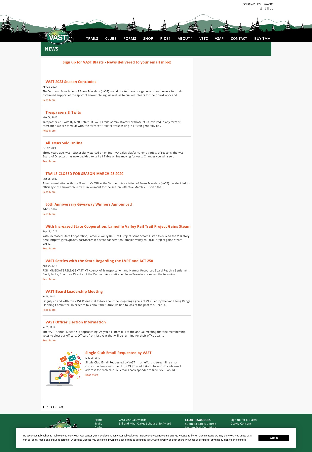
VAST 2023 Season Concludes (71, 81)
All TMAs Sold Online (64, 143)
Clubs (110, 38)
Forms (130, 38)
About (184, 38)
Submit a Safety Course (200, 424)
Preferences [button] (239, 439)
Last (60, 407)
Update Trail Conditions (201, 427)
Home (98, 420)
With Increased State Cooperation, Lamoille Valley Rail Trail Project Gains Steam (118, 226)
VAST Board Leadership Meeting (74, 291)
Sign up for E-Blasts (244, 420)
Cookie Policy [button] (160, 439)
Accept (274, 437)
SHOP (148, 38)
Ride (164, 38)
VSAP (219, 38)
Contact (239, 38)
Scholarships (252, 4)
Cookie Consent (241, 423)
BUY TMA (262, 38)
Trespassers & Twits (63, 112)
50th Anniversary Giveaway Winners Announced (89, 204)
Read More (49, 100)
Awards (268, 4)
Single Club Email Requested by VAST (118, 352)
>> (54, 407)
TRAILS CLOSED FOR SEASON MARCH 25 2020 (84, 173)
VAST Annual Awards (132, 420)
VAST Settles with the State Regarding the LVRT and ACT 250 (99, 260)
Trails (92, 38)
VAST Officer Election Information (76, 322)
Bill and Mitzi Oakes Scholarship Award (145, 423)
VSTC (203, 38)
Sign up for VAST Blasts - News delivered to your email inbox (117, 62)
